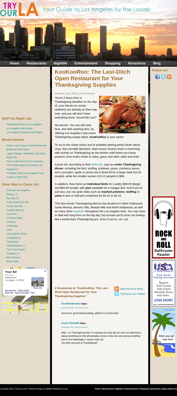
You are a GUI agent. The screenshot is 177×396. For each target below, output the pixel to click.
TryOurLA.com (20, 389)
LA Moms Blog (14, 217)
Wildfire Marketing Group (57, 389)
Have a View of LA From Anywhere (24, 161)
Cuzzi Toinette (70, 323)
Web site (96, 164)
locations (78, 211)
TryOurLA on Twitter (132, 293)
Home (14, 63)
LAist (9, 229)
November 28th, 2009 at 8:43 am (74, 327)
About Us (172, 389)
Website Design (35, 389)
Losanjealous (13, 237)
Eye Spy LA (12, 198)
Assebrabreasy (71, 303)
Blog (157, 63)
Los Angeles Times (16, 233)
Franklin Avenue (15, 210)
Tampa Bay (12, 241)
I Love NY (11, 214)
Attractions (137, 63)
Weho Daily (12, 261)
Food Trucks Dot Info (17, 202)
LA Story (11, 222)
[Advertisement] (25, 92)
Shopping (112, 63)
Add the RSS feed (131, 288)
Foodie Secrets (14, 206)
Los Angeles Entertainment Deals (24, 132)
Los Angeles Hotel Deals (19, 128)
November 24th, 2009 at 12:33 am (75, 308)
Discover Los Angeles (17, 190)
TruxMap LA (12, 253)
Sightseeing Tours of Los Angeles (24, 124)
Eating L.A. (12, 194)
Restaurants (36, 63)
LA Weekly (12, 225)
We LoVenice (13, 257)
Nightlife (60, 63)
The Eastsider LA (15, 245)
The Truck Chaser (16, 249)
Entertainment (86, 63)
